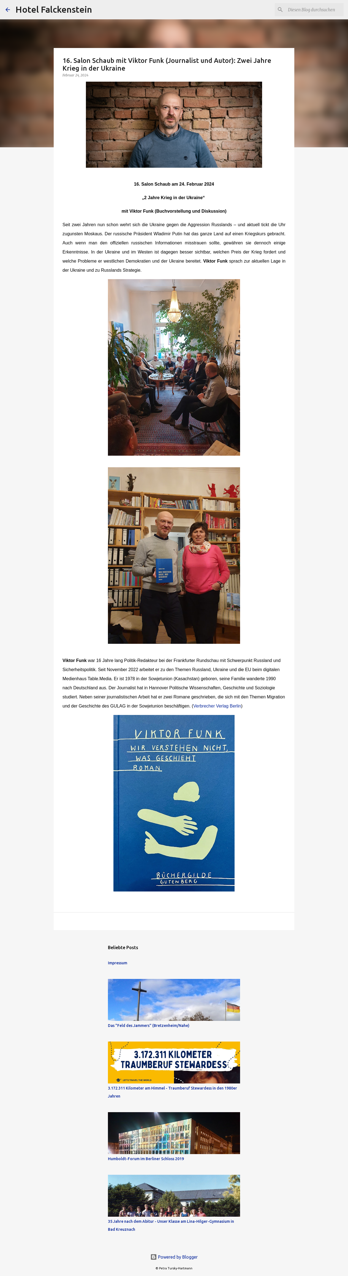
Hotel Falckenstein (53, 9)
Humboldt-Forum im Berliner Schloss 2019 (146, 1159)
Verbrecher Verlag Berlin (217, 706)
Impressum (117, 963)
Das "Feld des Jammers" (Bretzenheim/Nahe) (148, 1025)
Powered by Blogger (174, 1256)
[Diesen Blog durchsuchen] (315, 9)
